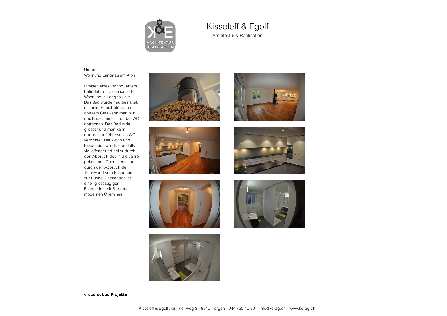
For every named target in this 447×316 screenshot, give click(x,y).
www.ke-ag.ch (302, 308)
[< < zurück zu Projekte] (105, 294)
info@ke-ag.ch (273, 308)
